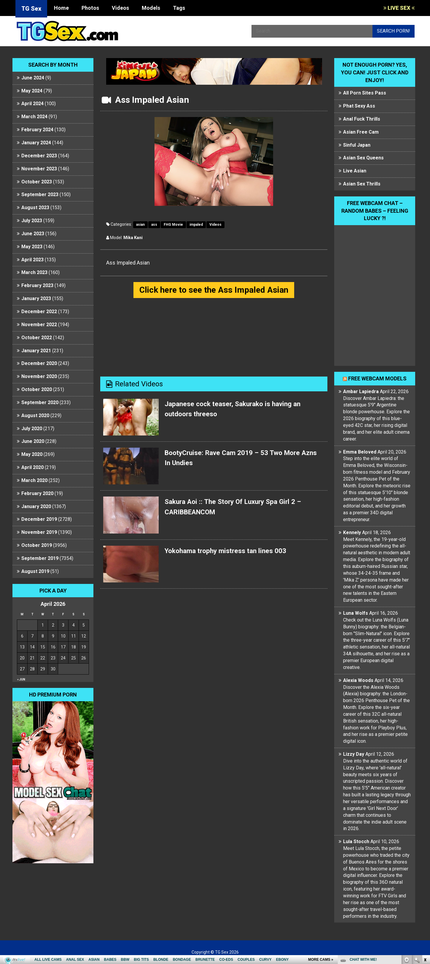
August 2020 (35, 415)
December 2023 (39, 155)
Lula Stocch (356, 841)
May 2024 (31, 91)
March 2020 (34, 480)
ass (154, 224)
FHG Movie (173, 224)
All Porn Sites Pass (364, 93)
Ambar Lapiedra (361, 391)
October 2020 (36, 389)
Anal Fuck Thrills (361, 119)
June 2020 (32, 441)
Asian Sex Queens (363, 158)
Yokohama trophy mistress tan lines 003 (229, 551)
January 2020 (36, 506)
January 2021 (36, 350)
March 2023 (34, 272)
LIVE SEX (399, 8)
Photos (90, 8)
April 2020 (32, 467)
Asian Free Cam (361, 132)
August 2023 (35, 207)
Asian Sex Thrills (361, 184)
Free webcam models (377, 378)
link (425, 871)
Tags (179, 8)
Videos (120, 8)
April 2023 (32, 259)
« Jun (21, 679)
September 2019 (39, 558)
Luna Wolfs (355, 613)
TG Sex (31, 8)
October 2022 (36, 337)
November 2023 (39, 169)
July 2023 (31, 220)
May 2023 (31, 246)
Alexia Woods (358, 680)
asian (140, 224)
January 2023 (36, 298)
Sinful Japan (356, 145)
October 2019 (36, 545)
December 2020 (39, 363)
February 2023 (37, 285)
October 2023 (36, 182)
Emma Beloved (359, 452)
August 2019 (35, 571)
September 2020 (39, 402)
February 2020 (37, 493)
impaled (196, 224)
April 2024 (32, 103)
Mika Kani (133, 237)
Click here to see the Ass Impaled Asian (214, 290)
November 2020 (39, 376)
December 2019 (39, 519)
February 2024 (37, 129)
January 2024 (36, 142)
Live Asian (354, 171)
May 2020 (31, 454)
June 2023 (32, 233)
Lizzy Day (353, 754)
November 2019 (39, 532)
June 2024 (32, 78)
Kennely (352, 532)
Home (61, 8)
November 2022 (39, 324)
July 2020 (31, 428)
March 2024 (34, 116)
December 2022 (39, 311)
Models (151, 8)
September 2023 (39, 194)
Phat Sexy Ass (359, 106)
